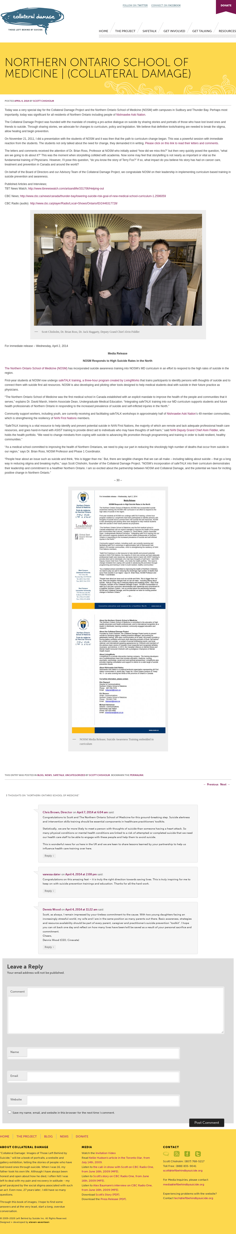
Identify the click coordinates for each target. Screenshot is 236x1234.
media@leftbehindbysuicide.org (183, 1184)
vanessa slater (52, 874)
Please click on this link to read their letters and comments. (182, 143)
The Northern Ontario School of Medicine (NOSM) (36, 368)
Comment (17, 991)
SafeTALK (149, 31)
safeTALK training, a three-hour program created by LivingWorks (99, 380)
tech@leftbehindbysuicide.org (193, 1198)
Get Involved (174, 31)
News (48, 775)
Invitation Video (106, 1153)
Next (225, 784)
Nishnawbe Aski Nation (130, 114)
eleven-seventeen (39, 1222)
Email (14, 1076)
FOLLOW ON (135, 5)
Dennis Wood (52, 909)
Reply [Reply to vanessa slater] (49, 891)
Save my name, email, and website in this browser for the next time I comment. (64, 1112)
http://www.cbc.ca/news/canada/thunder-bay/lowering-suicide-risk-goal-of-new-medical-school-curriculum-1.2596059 (93, 196)
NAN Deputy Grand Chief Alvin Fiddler (194, 430)
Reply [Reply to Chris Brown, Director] (49, 856)
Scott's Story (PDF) (107, 1194)
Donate (82, 1136)
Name (14, 1052)
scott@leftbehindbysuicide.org (182, 1170)
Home (103, 31)
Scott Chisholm (43, 101)
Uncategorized (75, 775)
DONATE (226, 5)
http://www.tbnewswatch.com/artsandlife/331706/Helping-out (66, 188)
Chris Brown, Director (57, 812)
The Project (125, 31)
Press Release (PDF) (113, 1199)
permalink (136, 775)
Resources (227, 31)
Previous (210, 784)
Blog (40, 775)
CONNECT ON (166, 5)
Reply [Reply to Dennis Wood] (49, 947)
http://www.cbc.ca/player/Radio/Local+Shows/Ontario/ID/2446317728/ (74, 203)
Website (16, 1099)
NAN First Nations (65, 418)
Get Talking (202, 31)
